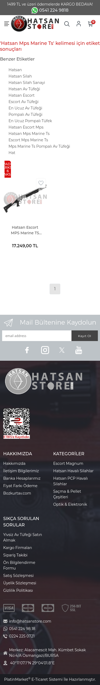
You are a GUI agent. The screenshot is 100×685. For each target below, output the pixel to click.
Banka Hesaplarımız (22, 478)
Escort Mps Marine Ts (28, 140)
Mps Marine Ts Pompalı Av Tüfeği (39, 146)
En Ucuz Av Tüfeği (25, 108)
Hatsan (15, 69)
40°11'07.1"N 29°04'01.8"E (32, 663)
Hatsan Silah (20, 76)
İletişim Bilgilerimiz (21, 471)
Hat (12, 152)
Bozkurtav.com (17, 493)
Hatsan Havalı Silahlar (73, 471)
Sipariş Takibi (15, 555)
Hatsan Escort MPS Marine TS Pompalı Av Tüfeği (25, 230)
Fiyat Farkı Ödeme (20, 485)
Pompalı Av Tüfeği (25, 114)
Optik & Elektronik (70, 504)
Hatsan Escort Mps (26, 127)
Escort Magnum (68, 463)
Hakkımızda (14, 463)
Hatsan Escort (22, 95)
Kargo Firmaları (17, 547)
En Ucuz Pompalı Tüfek (30, 120)
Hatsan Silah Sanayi (27, 82)
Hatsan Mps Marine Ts (29, 133)
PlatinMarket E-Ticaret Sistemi (33, 679)
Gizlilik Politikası (18, 590)
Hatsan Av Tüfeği (24, 89)
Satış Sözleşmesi (18, 575)
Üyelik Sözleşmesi (19, 583)
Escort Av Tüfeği (23, 101)
